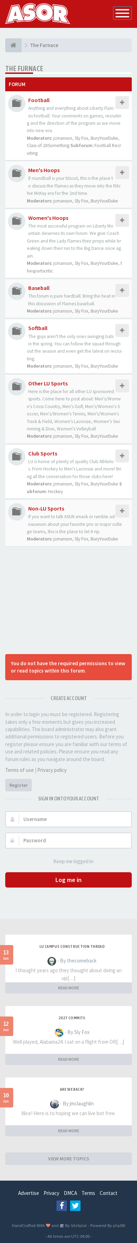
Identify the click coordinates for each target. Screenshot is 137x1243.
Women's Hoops (48, 217)
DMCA (70, 1193)
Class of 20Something (48, 145)
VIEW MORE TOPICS (68, 1159)
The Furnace (24, 68)
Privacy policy (52, 770)
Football (39, 100)
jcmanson (62, 138)
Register (18, 785)
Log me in (68, 880)
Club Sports (42, 453)
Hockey (55, 491)
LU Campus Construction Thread (72, 946)
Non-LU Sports (46, 508)
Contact (108, 1193)
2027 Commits (72, 1017)
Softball (37, 327)
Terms (88, 1193)
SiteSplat (78, 1225)
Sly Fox (81, 138)
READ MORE (68, 987)
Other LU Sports (48, 383)
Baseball (39, 287)
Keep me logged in (69, 861)
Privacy (51, 1193)
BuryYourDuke (104, 138)
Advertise (28, 1193)
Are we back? (72, 1089)
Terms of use (19, 770)
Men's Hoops (44, 170)
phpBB (119, 1225)
